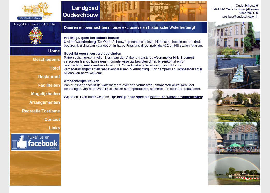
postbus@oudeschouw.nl (239, 16)
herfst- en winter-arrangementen (176, 97)
